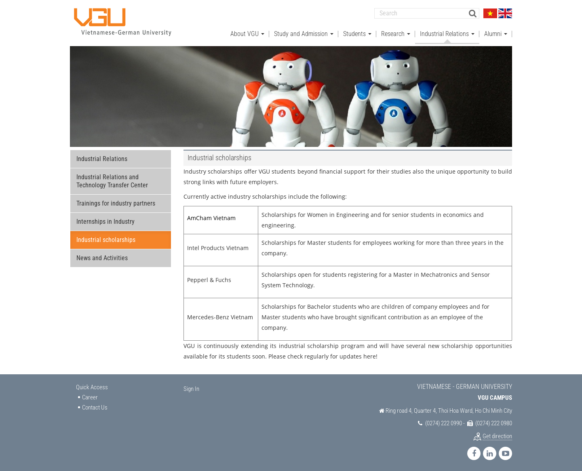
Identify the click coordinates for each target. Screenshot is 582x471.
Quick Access (92, 386)
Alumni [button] (495, 32)
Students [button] (357, 32)
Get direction (497, 435)
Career (90, 396)
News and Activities (102, 257)
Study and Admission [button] (303, 32)
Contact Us (95, 406)
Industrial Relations (101, 158)
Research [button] (395, 32)
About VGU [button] (247, 32)
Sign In (191, 388)
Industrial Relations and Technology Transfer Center (112, 180)
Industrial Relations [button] (447, 32)
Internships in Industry (105, 221)
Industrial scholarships (105, 239)
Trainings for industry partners (115, 202)
